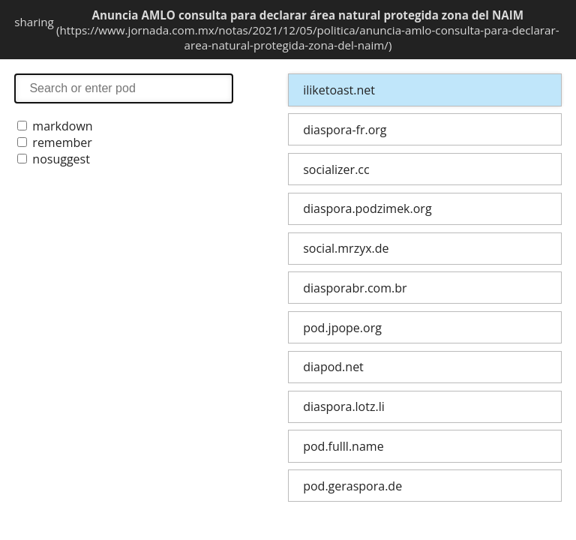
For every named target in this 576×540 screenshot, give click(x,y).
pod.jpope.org (342, 328)
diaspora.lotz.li (344, 406)
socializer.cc (336, 169)
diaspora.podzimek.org (367, 208)
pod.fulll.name (343, 446)
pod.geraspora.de (352, 486)
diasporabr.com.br (354, 288)
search (123, 88)
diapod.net (333, 366)
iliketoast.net (339, 90)
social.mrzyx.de (345, 248)
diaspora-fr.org (344, 130)
